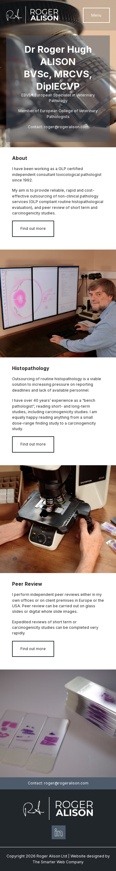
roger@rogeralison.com (66, 126)
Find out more (33, 228)
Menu (96, 15)
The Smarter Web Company (58, 862)
